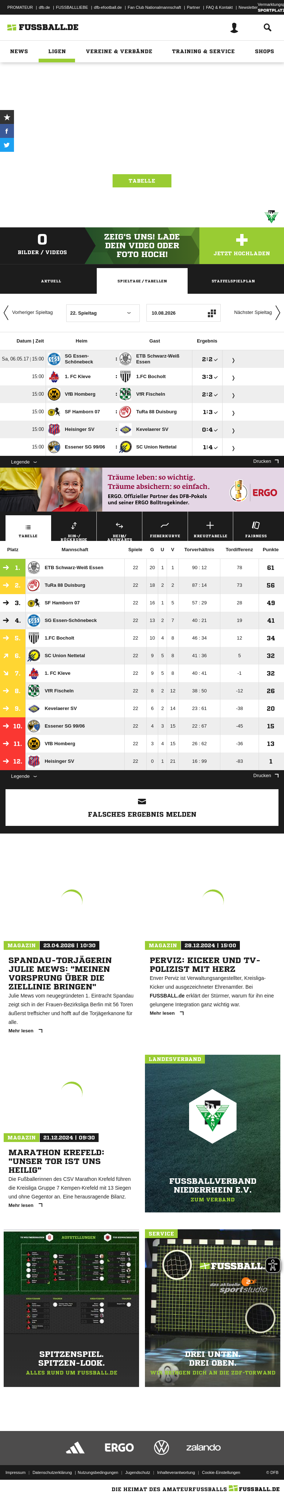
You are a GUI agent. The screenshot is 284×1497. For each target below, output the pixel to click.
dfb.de (44, 7)
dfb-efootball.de (108, 7)
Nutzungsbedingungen (98, 1472)
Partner (193, 7)
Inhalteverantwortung (176, 1472)
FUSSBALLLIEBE (72, 7)
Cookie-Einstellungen (221, 1472)
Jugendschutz (137, 1472)
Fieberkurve (165, 529)
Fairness (256, 529)
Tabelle (142, 180)
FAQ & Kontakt (219, 7)
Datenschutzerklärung (52, 1472)
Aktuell (51, 281)
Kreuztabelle (211, 529)
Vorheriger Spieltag (26, 313)
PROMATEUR (20, 7)
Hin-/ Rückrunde (74, 530)
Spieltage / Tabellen (142, 281)
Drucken (265, 461)
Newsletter (248, 7)
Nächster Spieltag (259, 313)
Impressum (15, 1472)
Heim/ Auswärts (119, 530)
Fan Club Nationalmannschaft (154, 7)
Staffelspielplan (233, 281)
